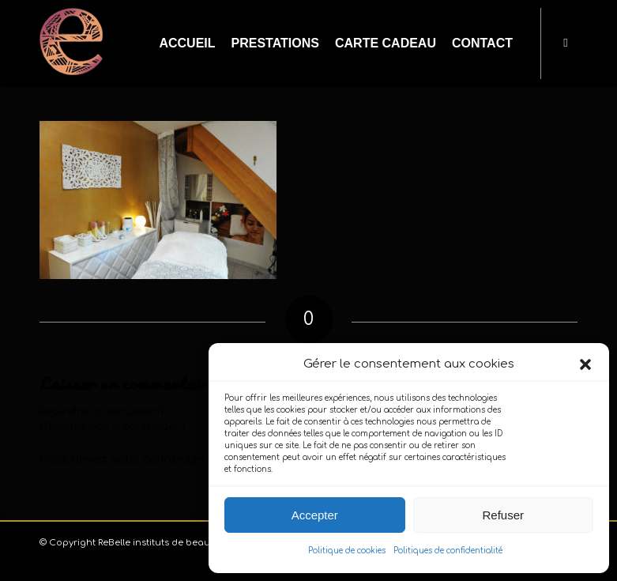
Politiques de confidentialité (447, 550)
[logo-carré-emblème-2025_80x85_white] (71, 43)
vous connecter (157, 459)
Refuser (503, 515)
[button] (585, 364)
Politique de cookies (347, 550)
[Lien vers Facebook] (565, 43)
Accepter (315, 515)
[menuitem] (187, 43)
